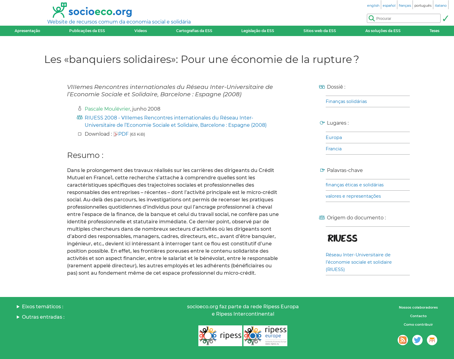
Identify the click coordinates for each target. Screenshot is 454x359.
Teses (434, 30)
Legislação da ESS (257, 30)
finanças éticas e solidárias (355, 185)
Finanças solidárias (346, 101)
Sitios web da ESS (319, 30)
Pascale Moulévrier (107, 109)
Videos (140, 30)
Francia (334, 149)
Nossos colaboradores (418, 307)
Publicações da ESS (87, 30)
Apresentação (27, 30)
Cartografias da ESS (194, 30)
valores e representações (353, 196)
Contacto (418, 316)
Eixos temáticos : (42, 307)
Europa (334, 137)
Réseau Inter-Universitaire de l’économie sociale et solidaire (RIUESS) (359, 262)
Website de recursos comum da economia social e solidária (119, 22)
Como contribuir (418, 324)
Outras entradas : (43, 317)
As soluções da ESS (383, 30)
